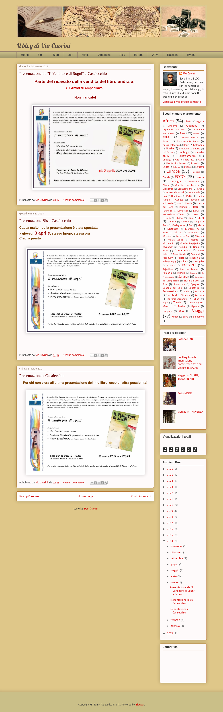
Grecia (200, 189)
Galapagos (175, 181)
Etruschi (199, 167)
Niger (166, 250)
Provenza (172, 265)
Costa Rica (188, 159)
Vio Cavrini (189, 73)
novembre (177, 546)
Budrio (196, 148)
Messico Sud (183, 236)
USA (181, 311)
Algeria (200, 121)
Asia (122, 54)
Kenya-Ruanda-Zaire (173, 214)
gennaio (176, 626)
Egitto (166, 167)
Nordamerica (182, 250)
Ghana (166, 185)
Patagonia (194, 258)
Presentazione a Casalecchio (42, 375)
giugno (175, 564)
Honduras (176, 196)
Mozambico (169, 243)
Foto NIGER (185, 393)
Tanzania (199, 295)
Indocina (194, 200)
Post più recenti (29, 496)
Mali (191, 225)
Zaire (185, 317)
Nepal (196, 247)
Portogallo (198, 261)
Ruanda (181, 273)
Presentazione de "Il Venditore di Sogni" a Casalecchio (63, 73)
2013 (170, 633)
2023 (170, 487)
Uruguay (167, 311)
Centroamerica (187, 156)
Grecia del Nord (175, 192)
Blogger (140, 704)
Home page (85, 496)
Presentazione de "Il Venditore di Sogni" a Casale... (182, 591)
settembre (177, 558)
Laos (195, 214)
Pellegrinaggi (170, 261)
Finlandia (195, 172)
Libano (179, 218)
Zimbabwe (198, 317)
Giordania (168, 189)
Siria (165, 284)
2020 (170, 505)
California (168, 152)
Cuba (201, 159)
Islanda (183, 207)
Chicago (167, 159)
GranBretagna (185, 189)
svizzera (199, 291)
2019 (170, 511)
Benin (186, 145)
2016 (170, 529)
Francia (200, 177)
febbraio (176, 620)
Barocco (167, 141)
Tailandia (185, 295)
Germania (194, 181)
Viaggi (198, 310)
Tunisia (177, 302)
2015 (170, 535)
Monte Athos (175, 240)
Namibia (183, 247)
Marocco (172, 228)
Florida (166, 177)
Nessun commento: (74, 200)
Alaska (188, 121)
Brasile (170, 148)
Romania (167, 273)
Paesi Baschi (179, 254)
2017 (170, 523)
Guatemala (194, 192)
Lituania (172, 221)
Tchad (196, 299)
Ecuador (195, 163)
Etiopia (188, 167)
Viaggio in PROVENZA (190, 411)
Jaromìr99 (167, 211)
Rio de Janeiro (189, 269)
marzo (175, 582)
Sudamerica (169, 291)
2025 (170, 475)
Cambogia (184, 152)
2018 (170, 517)
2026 (170, 469)
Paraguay (168, 258)
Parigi (181, 258)
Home (25, 54)
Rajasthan (168, 269)
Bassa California (171, 145)
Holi (165, 196)
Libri (70, 54)
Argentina (191, 125)
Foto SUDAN (185, 339)
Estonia (177, 167)
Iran (179, 203)
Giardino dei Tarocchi (187, 185)
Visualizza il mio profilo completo (182, 102)
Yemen (175, 317)
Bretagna (184, 148)
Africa (85, 54)
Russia (193, 273)
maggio (175, 570)
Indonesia (168, 203)
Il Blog (55, 54)
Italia (196, 207)
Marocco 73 (192, 229)
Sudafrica (194, 288)
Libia (190, 218)
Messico (167, 236)
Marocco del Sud (172, 232)
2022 (170, 493)
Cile (177, 159)
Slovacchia (179, 284)
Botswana (198, 145)
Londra (185, 221)
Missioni (199, 236)
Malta (201, 225)
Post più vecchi (141, 496)
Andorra (172, 126)
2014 (170, 541)
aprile (174, 576)
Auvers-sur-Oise (190, 138)
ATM (155, 54)
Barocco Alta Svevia (188, 141)
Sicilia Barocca (192, 280)
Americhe (104, 54)
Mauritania (193, 232)
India (189, 196)
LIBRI (201, 218)
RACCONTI (189, 265)
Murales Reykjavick (190, 243)
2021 (170, 499)
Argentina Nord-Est (174, 129)
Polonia (184, 261)
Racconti (172, 54)
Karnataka (182, 211)
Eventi (191, 54)
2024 (170, 481)
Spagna (195, 284)
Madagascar (178, 225)
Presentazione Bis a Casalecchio (45, 220)
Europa (139, 54)
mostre (194, 240)
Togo (165, 302)
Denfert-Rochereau (176, 163)
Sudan (187, 291)
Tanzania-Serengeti (177, 299)
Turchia (181, 306)
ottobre (176, 552)
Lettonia (167, 218)
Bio (40, 54)
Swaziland (171, 295)
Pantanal (195, 254)
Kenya (196, 211)
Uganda (195, 306)
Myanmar (168, 247)
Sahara (183, 277)
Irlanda (188, 203)
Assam (196, 133)
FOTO (180, 177)
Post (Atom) (91, 508)
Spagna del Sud (172, 288)
